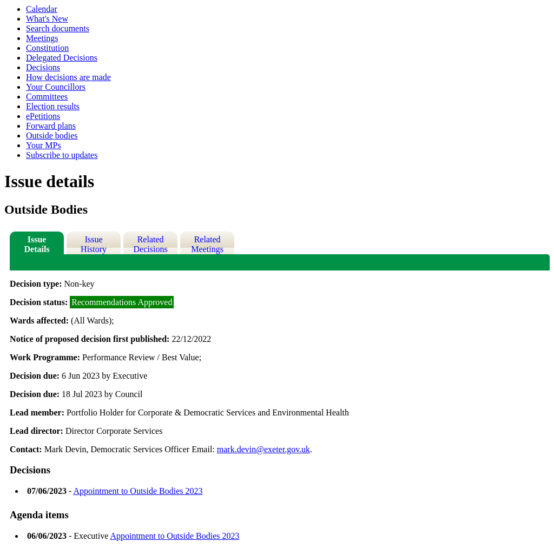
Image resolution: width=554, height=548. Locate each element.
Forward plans (51, 125)
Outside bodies (52, 135)
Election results (53, 106)
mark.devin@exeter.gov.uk (263, 449)
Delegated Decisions (61, 57)
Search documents (57, 28)
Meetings (42, 38)
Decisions (43, 67)
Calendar (41, 9)
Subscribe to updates (61, 155)
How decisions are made (68, 77)
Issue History (94, 244)
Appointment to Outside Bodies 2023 (137, 491)
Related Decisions (151, 244)
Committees (47, 96)
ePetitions (43, 116)
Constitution (47, 47)
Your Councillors (55, 86)
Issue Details (37, 244)
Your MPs (43, 145)
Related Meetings (207, 244)
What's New (47, 18)
